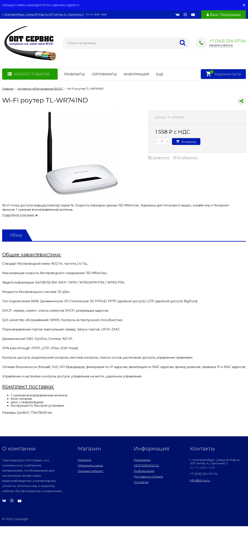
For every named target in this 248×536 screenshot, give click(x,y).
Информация (136, 74)
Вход (214, 14)
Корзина (84, 460)
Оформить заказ (90, 465)
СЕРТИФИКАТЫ (104, 74)
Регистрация (231, 14)
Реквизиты (74, 74)
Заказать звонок (221, 45)
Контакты (141, 482)
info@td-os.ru (200, 480)
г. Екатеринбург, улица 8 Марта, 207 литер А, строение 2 (43, 14)
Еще (161, 74)
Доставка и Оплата (148, 476)
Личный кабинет (90, 471)
